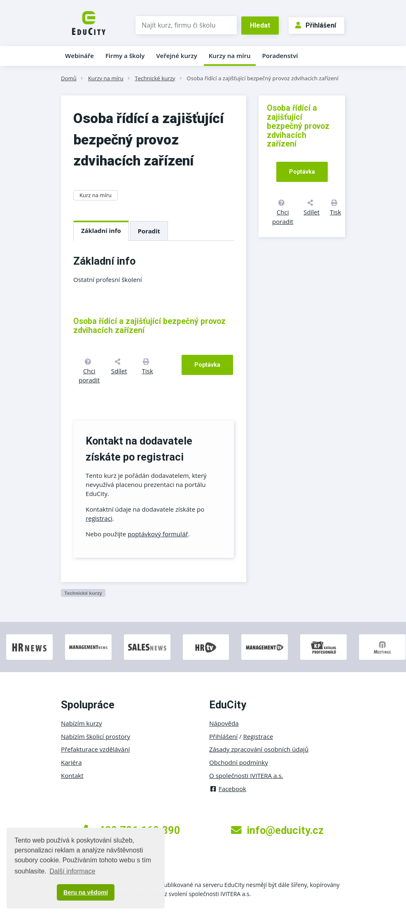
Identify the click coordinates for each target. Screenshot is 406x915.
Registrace (258, 736)
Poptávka (207, 364)
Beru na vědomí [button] (85, 892)
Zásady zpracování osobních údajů (258, 749)
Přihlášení (315, 25)
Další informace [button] (72, 871)
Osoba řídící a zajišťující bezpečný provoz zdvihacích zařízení (262, 78)
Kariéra (71, 762)
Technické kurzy (155, 78)
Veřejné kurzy (176, 55)
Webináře (79, 55)
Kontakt (72, 775)
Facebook (227, 789)
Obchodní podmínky (238, 762)
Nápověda (224, 723)
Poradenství (280, 55)
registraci (99, 518)
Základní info (101, 230)
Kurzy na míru (230, 55)
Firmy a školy (125, 55)
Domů (69, 78)
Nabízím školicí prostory (95, 736)
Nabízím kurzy (81, 723)
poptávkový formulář (158, 534)
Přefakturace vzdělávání (95, 749)
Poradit (149, 231)
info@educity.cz (277, 830)
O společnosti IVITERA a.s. (246, 775)
